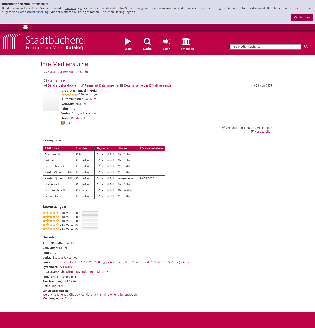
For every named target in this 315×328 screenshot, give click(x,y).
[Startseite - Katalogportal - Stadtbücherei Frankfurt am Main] (44, 42)
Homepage (186, 49)
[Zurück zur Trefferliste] (55, 81)
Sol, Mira (90, 99)
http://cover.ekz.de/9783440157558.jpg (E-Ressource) (88, 262)
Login (167, 49)
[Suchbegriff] (265, 47)
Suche (147, 49)
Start (128, 49)
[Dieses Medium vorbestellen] (261, 131)
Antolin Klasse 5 (97, 272)
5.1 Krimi (66, 267)
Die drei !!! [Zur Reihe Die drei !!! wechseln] (78, 118)
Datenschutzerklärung (33, 12)
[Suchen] (306, 47)
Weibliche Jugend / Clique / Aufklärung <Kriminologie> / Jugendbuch (90, 294)
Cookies (70, 8)
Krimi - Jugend (76, 272)
